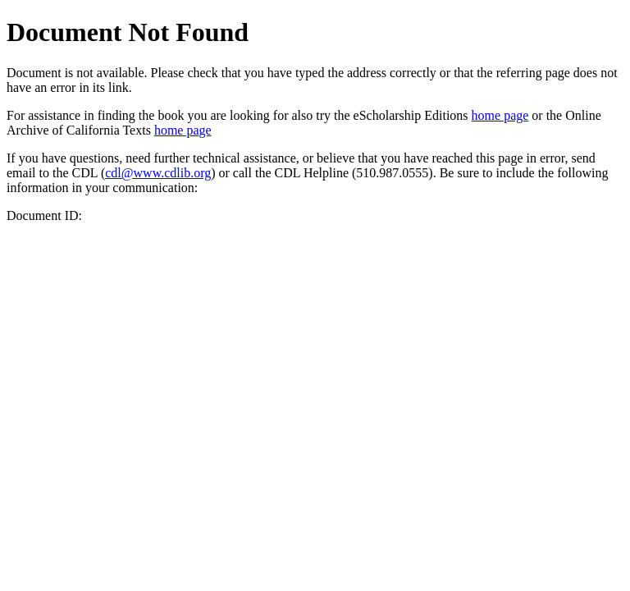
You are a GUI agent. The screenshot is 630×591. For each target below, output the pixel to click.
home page (500, 115)
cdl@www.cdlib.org (158, 173)
